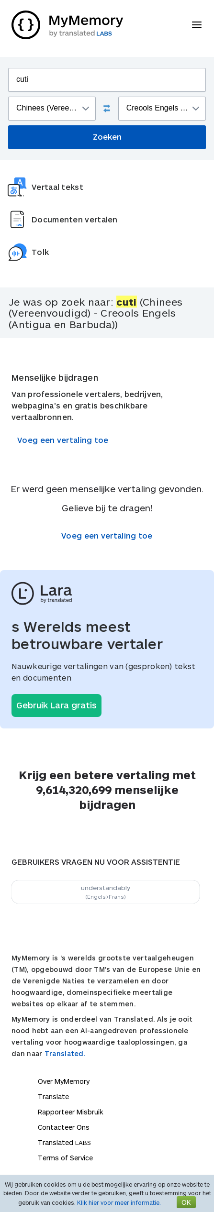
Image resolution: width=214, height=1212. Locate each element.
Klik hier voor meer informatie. (119, 1202)
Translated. (65, 1053)
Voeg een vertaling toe (63, 439)
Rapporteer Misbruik (70, 1112)
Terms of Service (65, 1158)
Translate (53, 1096)
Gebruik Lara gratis (56, 705)
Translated (64, 1142)
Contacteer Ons (64, 1127)
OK (186, 1202)
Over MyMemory (64, 1081)
